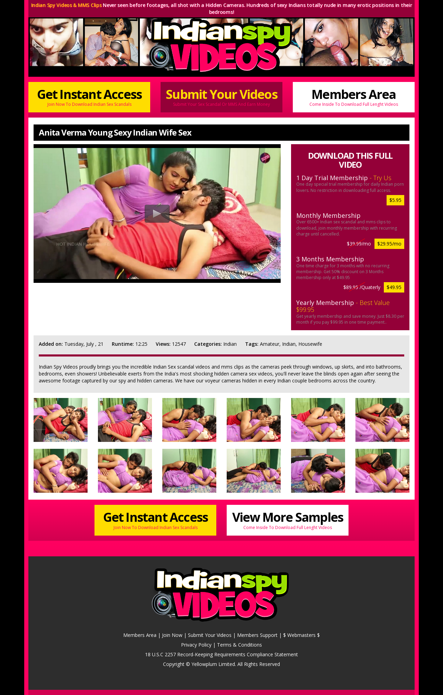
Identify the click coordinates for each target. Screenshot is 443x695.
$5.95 (395, 200)
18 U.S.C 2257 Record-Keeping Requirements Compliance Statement (221, 654)
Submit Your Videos (221, 97)
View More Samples (287, 519)
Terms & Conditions (239, 644)
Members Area (353, 97)
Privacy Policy (196, 644)
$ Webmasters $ (301, 635)
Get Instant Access (89, 97)
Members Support (257, 635)
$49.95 (394, 287)
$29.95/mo (389, 243)
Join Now (172, 635)
